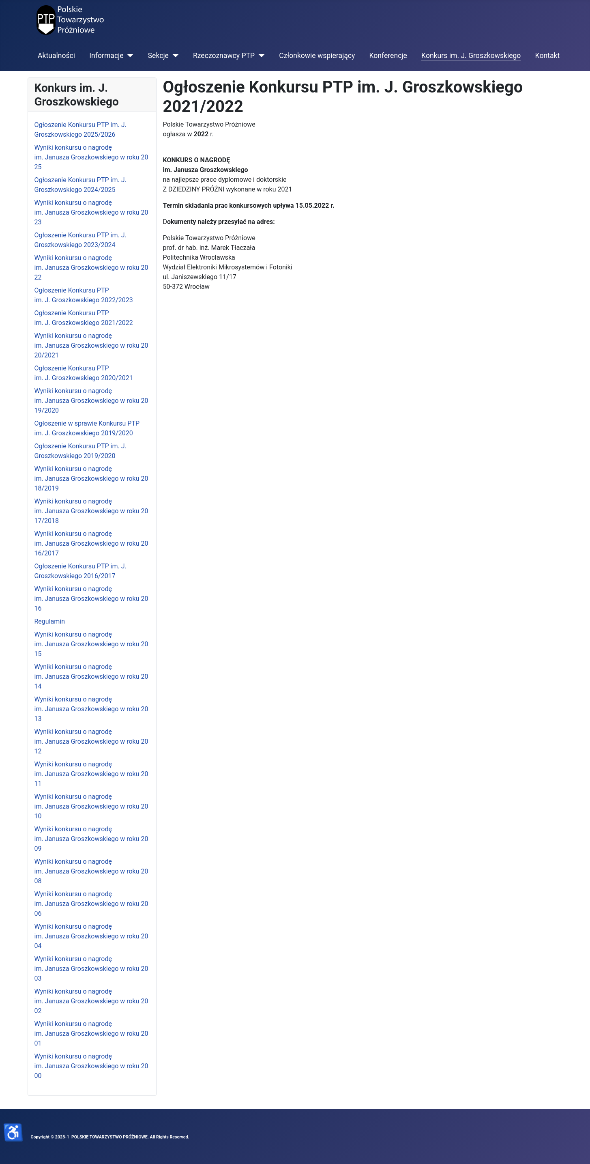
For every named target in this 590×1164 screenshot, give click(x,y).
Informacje (106, 56)
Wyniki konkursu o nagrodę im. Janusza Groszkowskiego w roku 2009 (91, 838)
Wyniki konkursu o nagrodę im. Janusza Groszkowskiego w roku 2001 (91, 1033)
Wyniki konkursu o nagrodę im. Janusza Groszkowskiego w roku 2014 (91, 676)
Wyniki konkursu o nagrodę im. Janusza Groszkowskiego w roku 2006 (91, 903)
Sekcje (158, 56)
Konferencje (388, 56)
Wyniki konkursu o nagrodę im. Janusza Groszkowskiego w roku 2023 (91, 212)
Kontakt (547, 56)
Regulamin (49, 621)
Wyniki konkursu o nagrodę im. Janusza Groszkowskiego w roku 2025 (91, 157)
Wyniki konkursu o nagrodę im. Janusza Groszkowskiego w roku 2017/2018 (91, 511)
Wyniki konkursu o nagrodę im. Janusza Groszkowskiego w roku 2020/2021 (91, 345)
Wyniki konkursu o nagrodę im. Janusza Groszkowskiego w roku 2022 (91, 267)
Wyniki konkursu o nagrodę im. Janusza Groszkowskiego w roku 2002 (91, 1001)
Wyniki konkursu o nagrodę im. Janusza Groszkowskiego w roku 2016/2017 (91, 543)
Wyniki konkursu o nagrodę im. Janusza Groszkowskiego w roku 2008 (91, 871)
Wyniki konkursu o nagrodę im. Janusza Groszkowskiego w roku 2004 (91, 936)
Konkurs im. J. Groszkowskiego (471, 56)
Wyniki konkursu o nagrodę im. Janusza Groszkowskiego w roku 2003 (91, 968)
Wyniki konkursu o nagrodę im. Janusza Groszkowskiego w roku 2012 (91, 741)
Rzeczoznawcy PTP (224, 56)
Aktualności (56, 56)
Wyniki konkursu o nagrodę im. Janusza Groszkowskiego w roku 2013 (91, 709)
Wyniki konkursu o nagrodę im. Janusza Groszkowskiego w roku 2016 (91, 598)
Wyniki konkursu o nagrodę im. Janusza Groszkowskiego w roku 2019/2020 (91, 400)
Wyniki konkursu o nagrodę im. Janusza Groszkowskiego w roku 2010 (91, 806)
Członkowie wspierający (317, 56)
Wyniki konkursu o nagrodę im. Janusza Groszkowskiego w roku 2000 (91, 1066)
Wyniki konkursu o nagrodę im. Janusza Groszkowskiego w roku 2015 (91, 644)
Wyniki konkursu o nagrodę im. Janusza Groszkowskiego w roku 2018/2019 (91, 478)
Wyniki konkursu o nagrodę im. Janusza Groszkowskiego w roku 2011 (91, 773)
